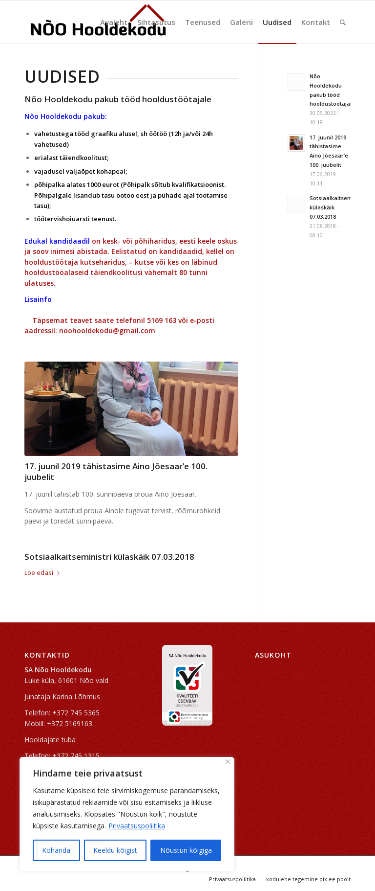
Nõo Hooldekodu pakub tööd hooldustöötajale (117, 99)
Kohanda (56, 850)
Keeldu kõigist (115, 850)
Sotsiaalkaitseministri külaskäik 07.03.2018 (109, 556)
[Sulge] (228, 761)
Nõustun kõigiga (186, 850)
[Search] (343, 22)
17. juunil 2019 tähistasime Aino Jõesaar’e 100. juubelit (116, 471)
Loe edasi (43, 572)
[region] (127, 814)
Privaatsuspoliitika (136, 825)
